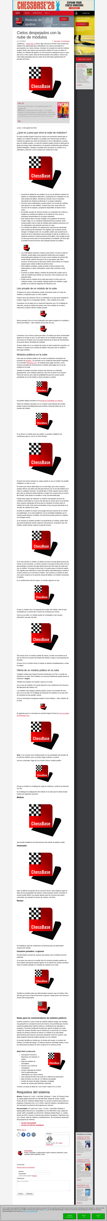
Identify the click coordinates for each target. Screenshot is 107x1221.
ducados (28, 360)
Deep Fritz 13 (30, 44)
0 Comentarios (65, 41)
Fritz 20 (21, 103)
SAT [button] (47, 13)
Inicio (27, 13)
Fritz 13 (24, 1130)
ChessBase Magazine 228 (82, 66)
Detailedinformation (70, 1216)
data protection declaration (31, 1211)
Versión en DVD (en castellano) (32, 1125)
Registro (34, 1176)
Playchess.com (31, 363)
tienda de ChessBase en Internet (51, 400)
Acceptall (98, 1216)
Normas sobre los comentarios (26, 1167)
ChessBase (28, 1151)
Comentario (20, 1178)
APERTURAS (37, 13)
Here (45, 1209)
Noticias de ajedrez (33, 22)
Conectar (86, 13)
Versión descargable (28, 1123)
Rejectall (84, 1216)
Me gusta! (57, 41)
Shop (18, 13)
